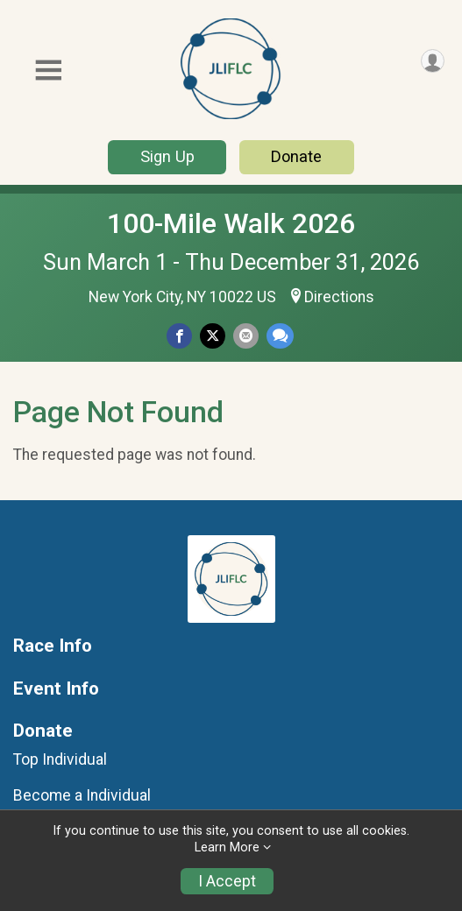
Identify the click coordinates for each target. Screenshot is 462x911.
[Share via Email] (246, 336)
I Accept (227, 881)
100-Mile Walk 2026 (231, 223)
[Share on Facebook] (179, 336)
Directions (339, 297)
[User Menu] (432, 61)
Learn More (227, 847)
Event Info (56, 689)
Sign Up (167, 156)
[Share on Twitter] (212, 336)
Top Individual (60, 759)
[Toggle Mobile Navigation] (48, 70)
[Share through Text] (280, 336)
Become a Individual (82, 795)
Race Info (52, 646)
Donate (296, 156)
